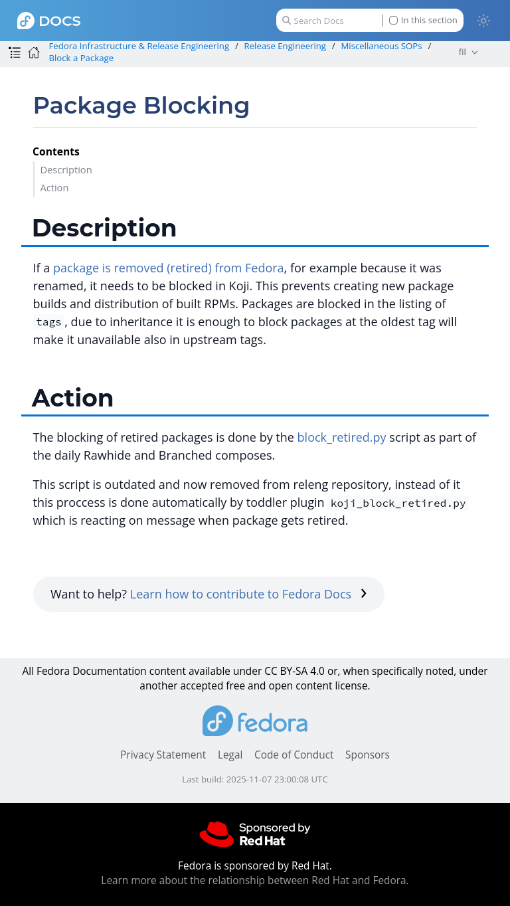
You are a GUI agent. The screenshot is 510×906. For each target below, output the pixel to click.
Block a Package (81, 58)
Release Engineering (285, 46)
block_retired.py (342, 437)
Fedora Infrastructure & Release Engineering (138, 46)
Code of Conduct (294, 755)
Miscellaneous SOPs (381, 46)
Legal (230, 755)
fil (462, 52)
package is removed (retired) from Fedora (168, 268)
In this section (423, 20)
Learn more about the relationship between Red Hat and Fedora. (254, 880)
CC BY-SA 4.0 (294, 671)
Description (66, 169)
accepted (201, 686)
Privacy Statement (163, 755)
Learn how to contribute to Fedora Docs (248, 594)
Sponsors (367, 755)
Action (54, 187)
